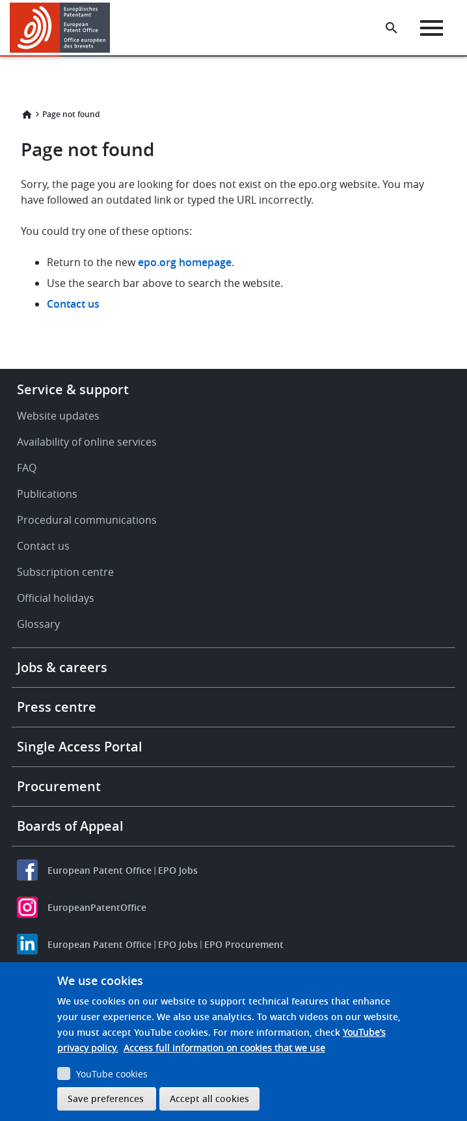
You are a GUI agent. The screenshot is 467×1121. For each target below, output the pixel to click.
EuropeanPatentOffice (96, 907)
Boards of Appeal (70, 826)
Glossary (38, 624)
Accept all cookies (209, 1098)
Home (27, 114)
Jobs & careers (62, 667)
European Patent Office (99, 870)
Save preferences (106, 1098)
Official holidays (55, 598)
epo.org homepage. (186, 262)
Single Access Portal (79, 746)
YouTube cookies (112, 1074)
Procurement (59, 786)
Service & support (73, 389)
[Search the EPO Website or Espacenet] (391, 28)
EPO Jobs (178, 870)
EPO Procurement (244, 944)
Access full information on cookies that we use (224, 1048)
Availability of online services (87, 442)
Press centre (56, 707)
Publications (47, 494)
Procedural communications (87, 520)
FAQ (26, 468)
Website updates (58, 416)
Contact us (73, 304)
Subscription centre (65, 572)
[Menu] (431, 28)
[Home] (60, 28)
